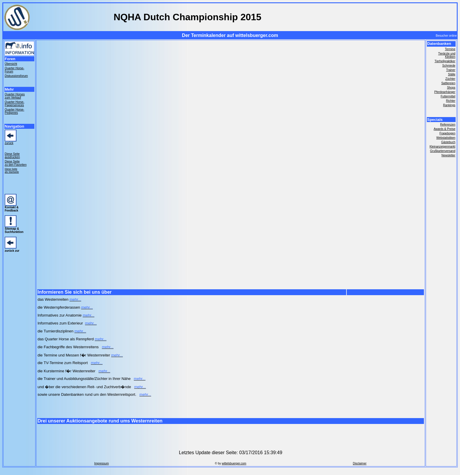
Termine (450, 49)
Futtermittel (448, 96)
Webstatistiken (445, 137)
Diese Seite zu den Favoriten (16, 163)
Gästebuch (448, 142)
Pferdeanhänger (444, 92)
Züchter (450, 78)
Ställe (451, 74)
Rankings (449, 105)
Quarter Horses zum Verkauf (15, 96)
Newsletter (448, 155)
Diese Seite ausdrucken (12, 155)
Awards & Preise (444, 129)
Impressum (101, 463)
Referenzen (447, 124)
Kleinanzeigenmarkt (442, 146)
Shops (451, 87)
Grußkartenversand (442, 151)
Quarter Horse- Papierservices (14, 103)
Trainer (450, 70)
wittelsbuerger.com (234, 463)
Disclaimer (360, 463)
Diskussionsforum (16, 75)
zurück (9, 143)
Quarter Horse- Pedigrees (14, 111)
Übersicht (11, 63)
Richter (450, 100)
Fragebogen (447, 133)
